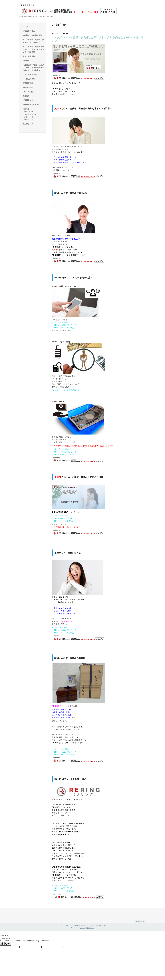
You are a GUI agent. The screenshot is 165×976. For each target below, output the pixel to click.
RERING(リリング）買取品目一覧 (66, 390)
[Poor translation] (7, 944)
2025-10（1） (29, 112)
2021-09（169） (30, 114)
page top (140, 921)
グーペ (82, 928)
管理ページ (90, 928)
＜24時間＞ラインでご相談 (63, 328)
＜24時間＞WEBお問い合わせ (64, 325)
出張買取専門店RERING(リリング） (77, 925)
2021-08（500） (30, 117)
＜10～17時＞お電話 (60, 322)
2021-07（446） (30, 120)
